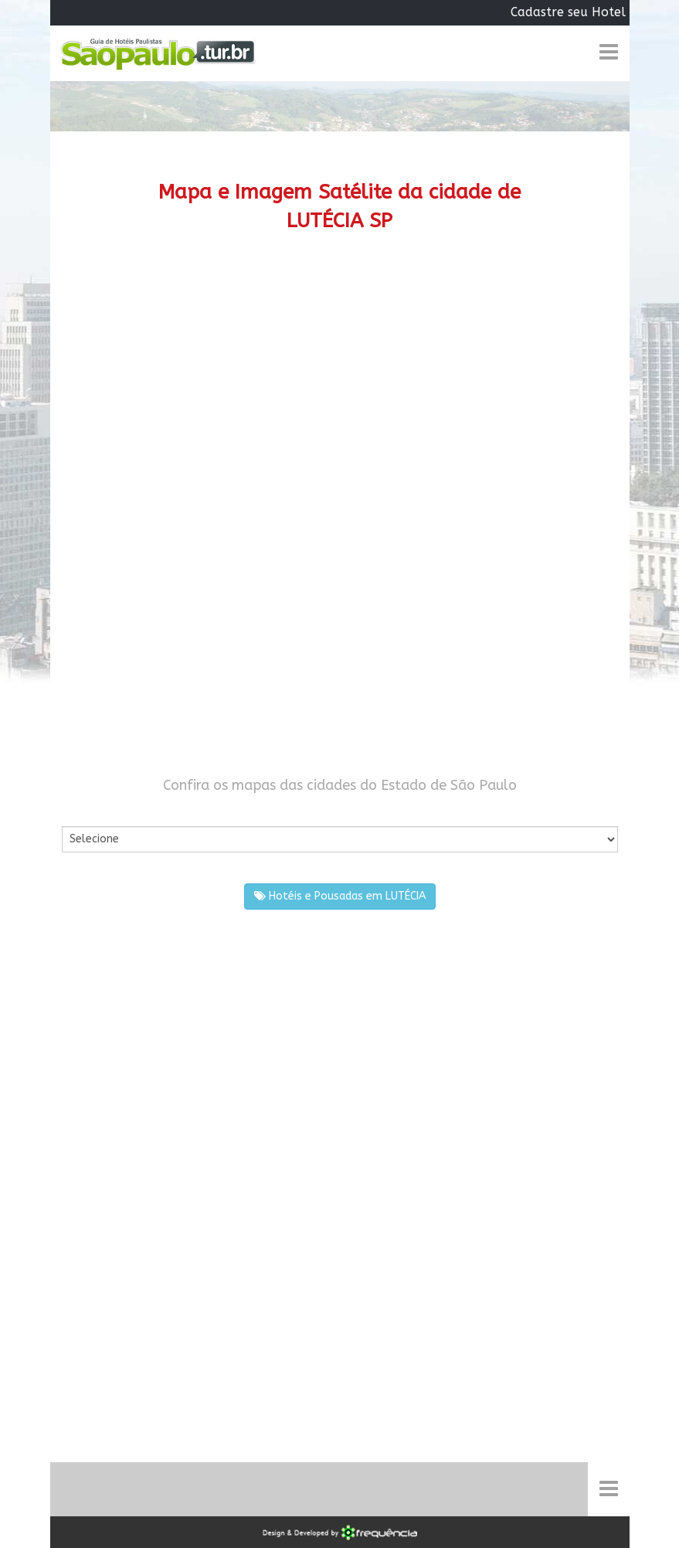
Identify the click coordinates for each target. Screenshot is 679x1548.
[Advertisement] (340, 382)
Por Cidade (88, 811)
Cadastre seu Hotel (568, 12)
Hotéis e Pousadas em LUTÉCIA (340, 896)
